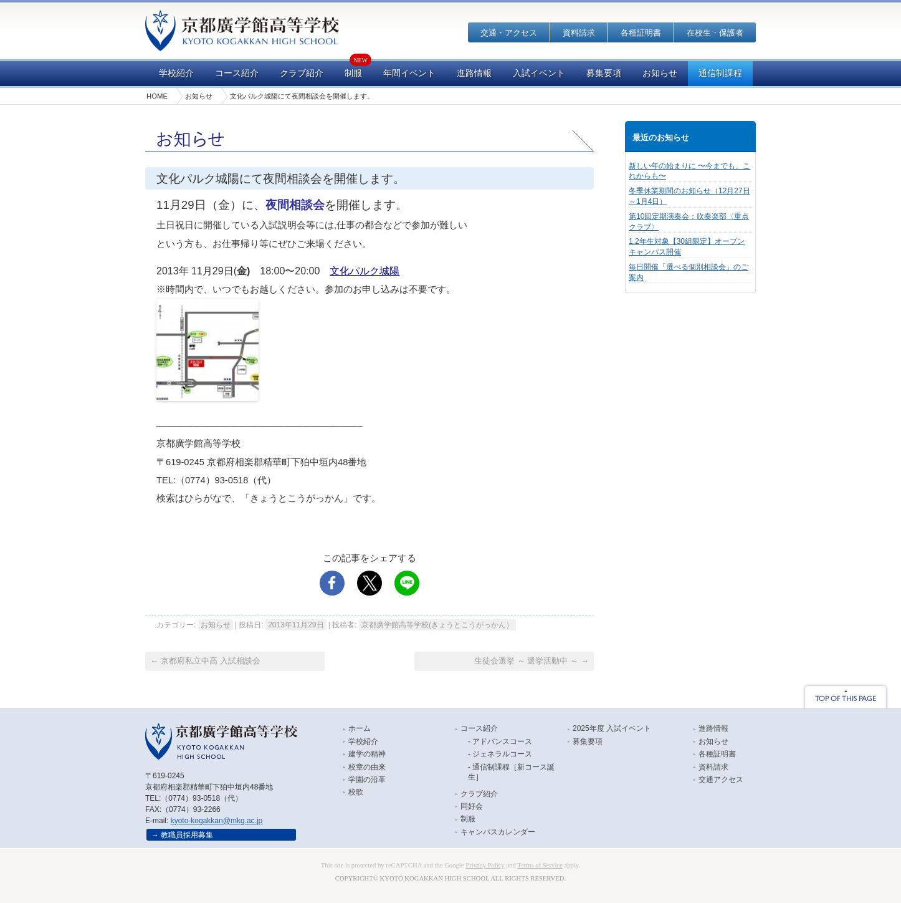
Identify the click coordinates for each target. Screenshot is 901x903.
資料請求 (579, 32)
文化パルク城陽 (364, 271)
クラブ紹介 (301, 73)
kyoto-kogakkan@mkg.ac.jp (217, 820)
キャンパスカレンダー (497, 832)
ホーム (359, 728)
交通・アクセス (508, 32)
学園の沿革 (367, 779)
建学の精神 (367, 754)
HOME (157, 96)
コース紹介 (237, 73)
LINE (406, 583)
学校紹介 (176, 73)
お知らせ (659, 73)
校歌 (355, 792)
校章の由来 (367, 767)
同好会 (471, 806)
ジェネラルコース (502, 754)
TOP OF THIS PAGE (846, 695)
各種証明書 (641, 32)
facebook (332, 583)
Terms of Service (540, 865)
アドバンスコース (502, 741)
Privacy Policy (484, 865)
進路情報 (474, 73)
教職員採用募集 (187, 835)
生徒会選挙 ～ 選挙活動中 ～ (531, 660)
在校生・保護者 (715, 32)
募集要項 (603, 73)
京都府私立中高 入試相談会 (205, 660)
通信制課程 (720, 73)
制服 (353, 73)
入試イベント (539, 73)
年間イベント (409, 73)
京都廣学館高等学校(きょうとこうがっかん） (437, 625)
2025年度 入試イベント (612, 728)
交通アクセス (720, 779)
